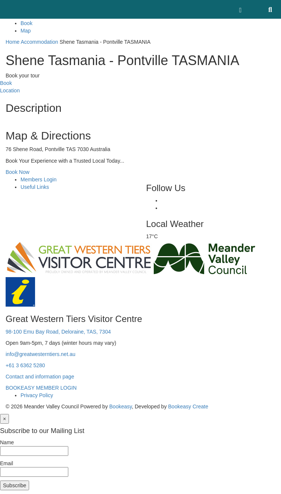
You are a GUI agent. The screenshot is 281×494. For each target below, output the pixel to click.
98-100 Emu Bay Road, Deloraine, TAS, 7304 (58, 332)
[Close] (4, 419)
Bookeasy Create (188, 406)
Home (12, 42)
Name (7, 442)
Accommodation (39, 42)
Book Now (17, 172)
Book (26, 23)
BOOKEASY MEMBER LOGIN (41, 388)
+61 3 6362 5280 (25, 365)
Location (10, 90)
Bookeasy (120, 406)
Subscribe (14, 485)
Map (26, 31)
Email (6, 463)
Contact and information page (40, 377)
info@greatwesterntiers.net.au (40, 354)
